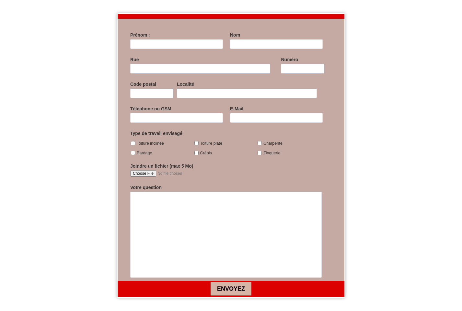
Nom (235, 35)
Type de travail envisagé (156, 133)
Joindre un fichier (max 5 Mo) (161, 166)
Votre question (146, 187)
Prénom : (140, 35)
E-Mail (236, 108)
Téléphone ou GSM (150, 108)
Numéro (289, 59)
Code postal (143, 84)
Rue (134, 59)
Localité (185, 84)
